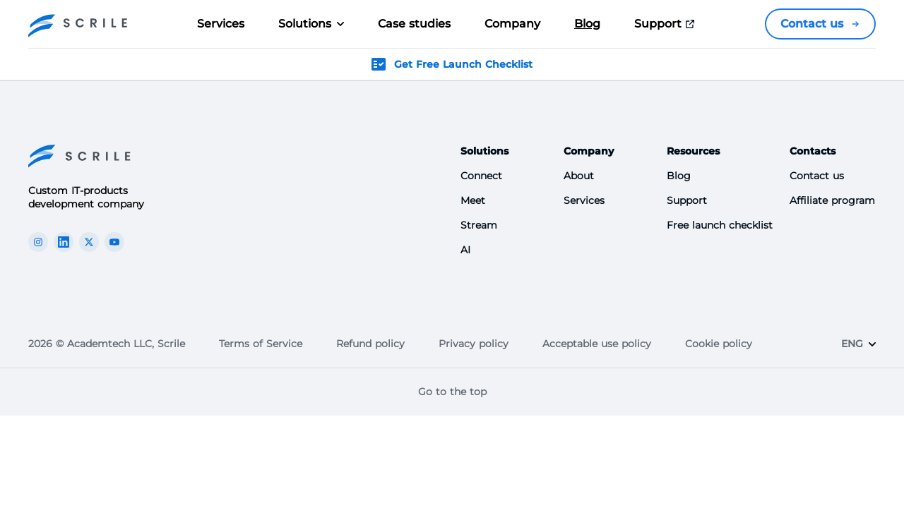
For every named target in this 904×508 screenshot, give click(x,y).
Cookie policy (718, 343)
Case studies (414, 23)
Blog (587, 23)
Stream (478, 225)
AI (465, 249)
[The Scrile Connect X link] (89, 242)
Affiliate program (832, 200)
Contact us (820, 23)
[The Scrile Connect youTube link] (114, 242)
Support (666, 24)
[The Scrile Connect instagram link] (38, 242)
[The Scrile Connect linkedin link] (63, 242)
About (579, 175)
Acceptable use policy (596, 343)
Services (220, 23)
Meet (472, 200)
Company (512, 23)
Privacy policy (474, 343)
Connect (481, 175)
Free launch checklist (720, 225)
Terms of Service (260, 343)
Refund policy (370, 343)
